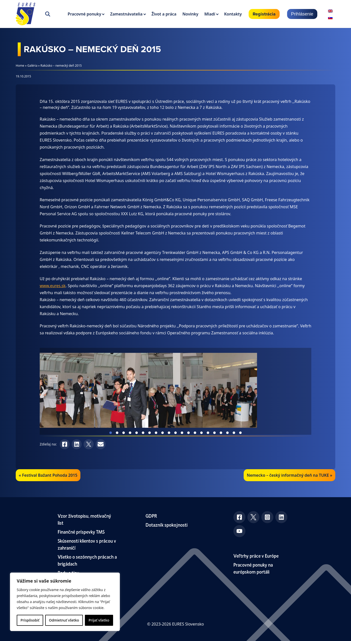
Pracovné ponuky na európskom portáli (253, 568)
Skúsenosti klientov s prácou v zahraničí (87, 544)
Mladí (209, 14)
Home (20, 65)
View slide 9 (162, 432)
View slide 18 (221, 432)
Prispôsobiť (29, 620)
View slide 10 (169, 432)
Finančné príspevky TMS (81, 531)
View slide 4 (130, 432)
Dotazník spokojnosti (166, 524)
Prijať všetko (99, 620)
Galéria (32, 65)
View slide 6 (143, 432)
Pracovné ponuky (84, 14)
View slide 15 (201, 432)
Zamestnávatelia (126, 14)
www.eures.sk (53, 285)
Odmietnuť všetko (64, 620)
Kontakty (233, 14)
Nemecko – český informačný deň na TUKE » (289, 475)
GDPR (151, 515)
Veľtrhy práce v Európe (256, 555)
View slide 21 (240, 432)
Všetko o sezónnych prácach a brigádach (87, 560)
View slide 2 (117, 432)
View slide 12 (182, 432)
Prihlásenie (302, 13)
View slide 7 (149, 432)
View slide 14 (195, 432)
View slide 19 (227, 432)
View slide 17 (214, 432)
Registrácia (264, 14)
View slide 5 (136, 432)
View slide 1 (110, 432)
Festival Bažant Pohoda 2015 (49, 475)
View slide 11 (175, 432)
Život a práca (164, 14)
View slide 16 (208, 432)
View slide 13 (188, 432)
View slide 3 (123, 432)
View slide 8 (156, 432)
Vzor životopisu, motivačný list (84, 519)
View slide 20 (234, 432)
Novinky (190, 14)
